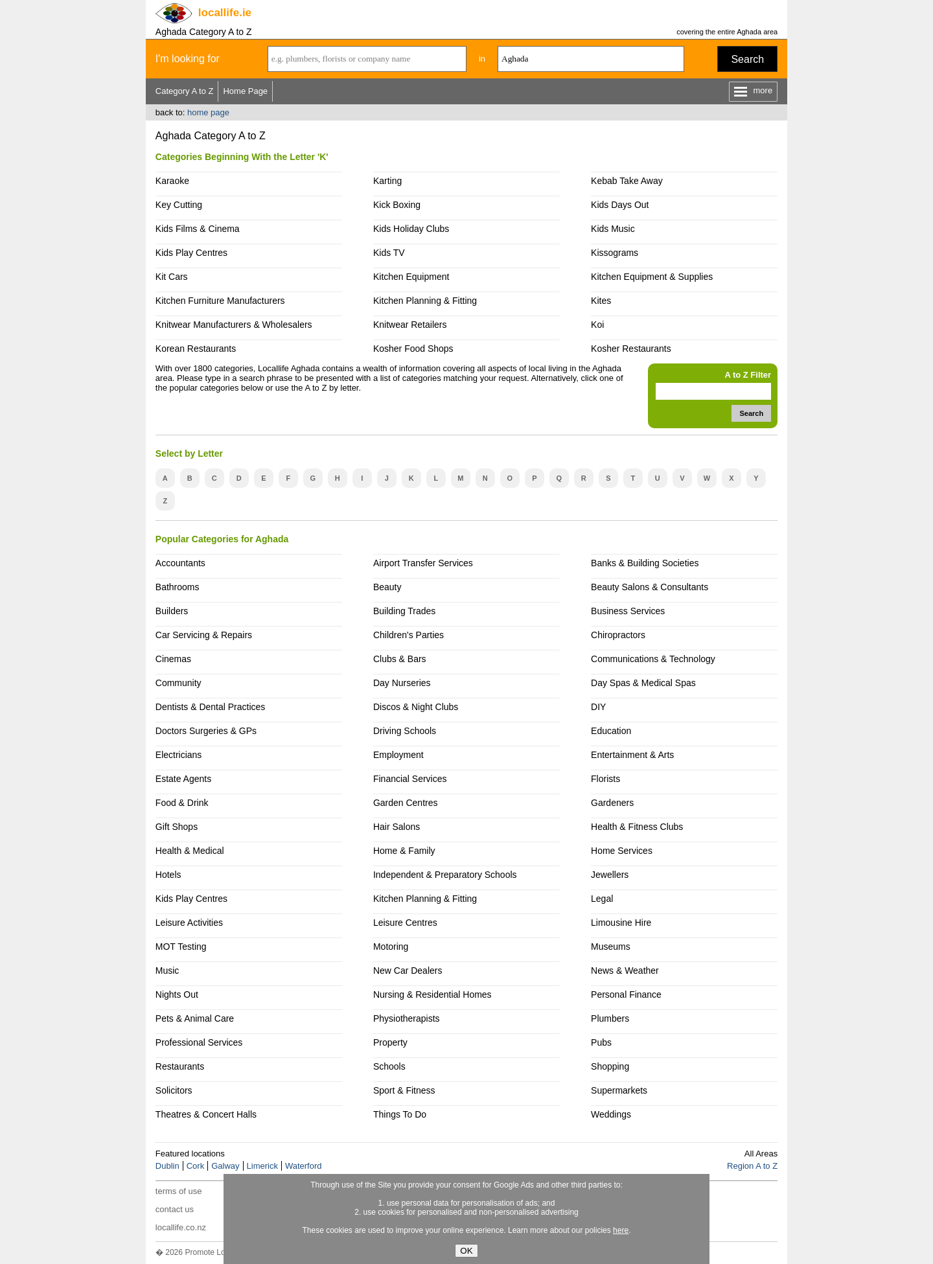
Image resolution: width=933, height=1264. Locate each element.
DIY (598, 707)
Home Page (245, 91)
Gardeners (612, 803)
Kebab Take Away (627, 181)
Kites (601, 300)
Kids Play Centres (191, 252)
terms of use (179, 1191)
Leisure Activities (189, 922)
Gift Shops (177, 827)
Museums (610, 946)
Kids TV (389, 252)
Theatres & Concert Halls (206, 1114)
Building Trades (404, 611)
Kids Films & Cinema (198, 229)
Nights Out (177, 994)
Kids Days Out (620, 205)
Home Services (621, 850)
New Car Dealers (407, 970)
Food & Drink (182, 803)
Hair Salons (396, 827)
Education (611, 731)
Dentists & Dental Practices (210, 707)
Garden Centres (405, 803)
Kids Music (613, 229)
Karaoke (172, 181)
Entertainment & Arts (632, 755)
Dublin (167, 1166)
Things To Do (399, 1114)
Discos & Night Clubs (415, 707)
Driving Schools (404, 731)
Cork (195, 1166)
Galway (225, 1166)
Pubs (601, 1042)
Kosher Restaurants (631, 348)
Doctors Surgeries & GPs (206, 731)
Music (167, 970)
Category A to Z (185, 91)
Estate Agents (183, 779)
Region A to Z (752, 1166)
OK (466, 1251)
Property (390, 1042)
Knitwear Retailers (409, 324)
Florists (605, 779)
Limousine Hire (621, 922)
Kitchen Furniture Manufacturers (220, 300)
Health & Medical (190, 850)
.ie (224, 12)
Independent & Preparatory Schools (445, 874)
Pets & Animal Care (195, 1018)
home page (208, 112)
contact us (175, 1209)
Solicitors (174, 1090)
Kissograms (614, 252)
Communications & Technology (653, 659)
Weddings (611, 1114)
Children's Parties (408, 635)
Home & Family (404, 850)
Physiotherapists (406, 1018)
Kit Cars (172, 276)
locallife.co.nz (181, 1227)
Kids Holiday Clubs (411, 229)
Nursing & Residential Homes (432, 994)
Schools (389, 1066)
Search (747, 59)
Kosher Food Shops (413, 348)
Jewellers (609, 874)
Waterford (303, 1166)
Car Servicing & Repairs (204, 635)
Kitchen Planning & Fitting (425, 300)
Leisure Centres (405, 922)
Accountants (180, 563)
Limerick (262, 1166)
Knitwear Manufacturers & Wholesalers (234, 324)
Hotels (168, 874)
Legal (602, 898)
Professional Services (199, 1042)
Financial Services (409, 779)
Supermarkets (619, 1090)
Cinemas (173, 659)
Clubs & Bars (399, 659)
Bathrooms (178, 587)
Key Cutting (179, 205)
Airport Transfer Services (423, 563)
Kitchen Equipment (411, 276)
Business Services (628, 611)
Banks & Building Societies (644, 563)
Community (179, 683)
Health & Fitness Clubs (637, 827)
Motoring (390, 946)
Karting (387, 181)
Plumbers (610, 1018)
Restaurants (180, 1066)
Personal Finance (626, 994)
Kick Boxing (396, 205)
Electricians (179, 755)
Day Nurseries (402, 683)
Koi (597, 324)
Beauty (387, 587)
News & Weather (625, 970)
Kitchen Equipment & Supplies (652, 276)
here (620, 1230)
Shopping (610, 1066)
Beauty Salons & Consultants (649, 587)
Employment (398, 755)
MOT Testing (181, 946)
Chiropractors (618, 635)
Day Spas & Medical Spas (643, 683)
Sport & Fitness (404, 1090)
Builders (172, 611)
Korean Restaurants (196, 348)
